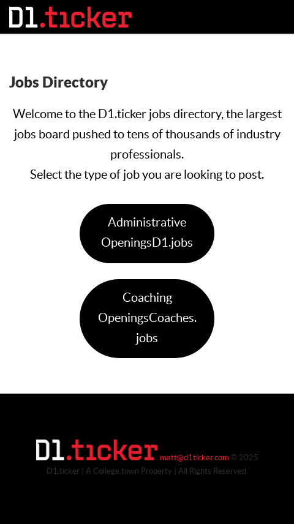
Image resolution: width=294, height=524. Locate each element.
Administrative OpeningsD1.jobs (147, 233)
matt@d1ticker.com (194, 458)
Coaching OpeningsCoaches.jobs (147, 318)
